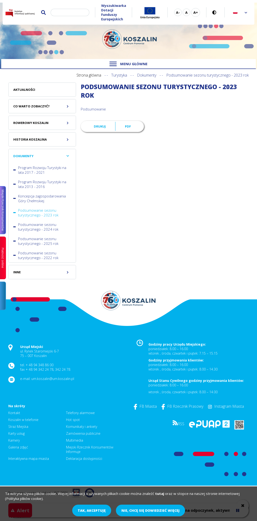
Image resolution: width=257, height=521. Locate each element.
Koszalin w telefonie (23, 419)
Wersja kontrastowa (215, 12)
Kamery (14, 440)
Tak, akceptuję (92, 510)
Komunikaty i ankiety (81, 426)
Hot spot (73, 419)
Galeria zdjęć (18, 447)
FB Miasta (145, 406)
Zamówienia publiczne (83, 433)
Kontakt (14, 413)
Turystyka (119, 75)
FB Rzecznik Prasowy (182, 406)
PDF (128, 126)
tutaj (159, 493)
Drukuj (100, 126)
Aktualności (24, 89)
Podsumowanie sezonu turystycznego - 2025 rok (38, 241)
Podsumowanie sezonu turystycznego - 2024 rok (38, 227)
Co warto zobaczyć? (31, 106)
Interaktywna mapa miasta (28, 458)
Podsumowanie (93, 109)
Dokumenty (146, 75)
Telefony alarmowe (80, 413)
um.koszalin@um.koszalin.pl (52, 378)
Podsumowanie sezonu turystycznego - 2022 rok (38, 255)
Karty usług (16, 433)
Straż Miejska (18, 426)
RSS (178, 423)
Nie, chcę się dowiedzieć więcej (150, 510)
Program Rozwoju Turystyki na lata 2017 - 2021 (42, 170)
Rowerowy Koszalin (30, 123)
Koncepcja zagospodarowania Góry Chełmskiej (42, 198)
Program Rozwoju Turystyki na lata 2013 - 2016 (42, 184)
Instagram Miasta (226, 406)
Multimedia (74, 440)
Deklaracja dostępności (84, 458)
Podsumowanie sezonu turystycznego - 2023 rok (38, 212)
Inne (17, 272)
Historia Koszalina (30, 139)
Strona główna (88, 75)
